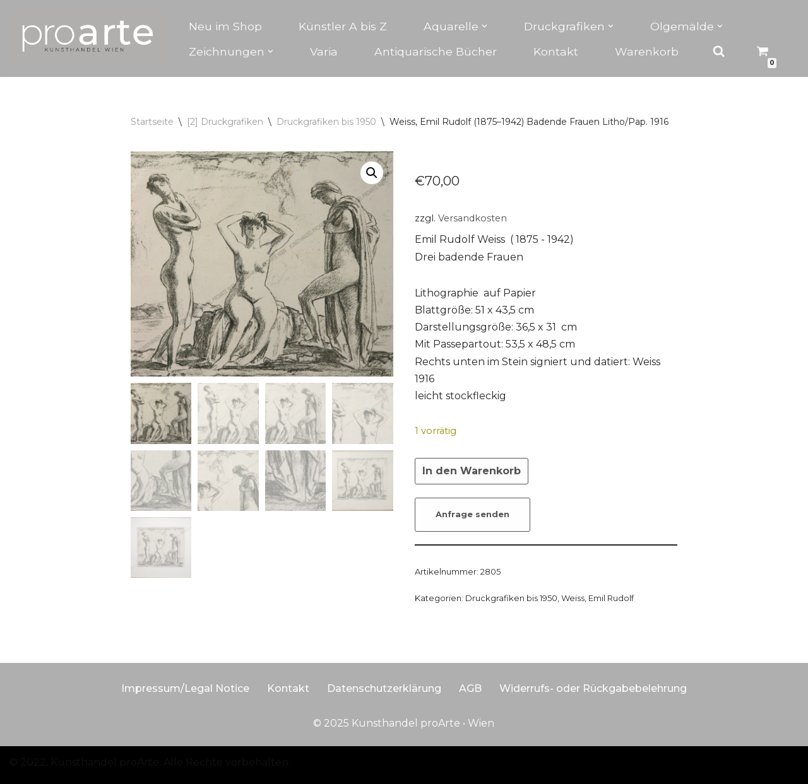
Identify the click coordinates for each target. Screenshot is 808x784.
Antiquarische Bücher (435, 51)
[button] (484, 26)
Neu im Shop (225, 26)
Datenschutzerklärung (384, 688)
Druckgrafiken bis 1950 (326, 121)
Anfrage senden (472, 514)
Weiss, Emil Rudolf (597, 598)
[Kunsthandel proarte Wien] (88, 38)
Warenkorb (647, 51)
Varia (324, 51)
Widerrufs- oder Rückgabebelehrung (593, 688)
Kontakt (555, 51)
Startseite (152, 121)
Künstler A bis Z (343, 26)
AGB (470, 688)
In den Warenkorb (471, 471)
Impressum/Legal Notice (185, 688)
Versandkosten (472, 218)
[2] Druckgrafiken (225, 121)
